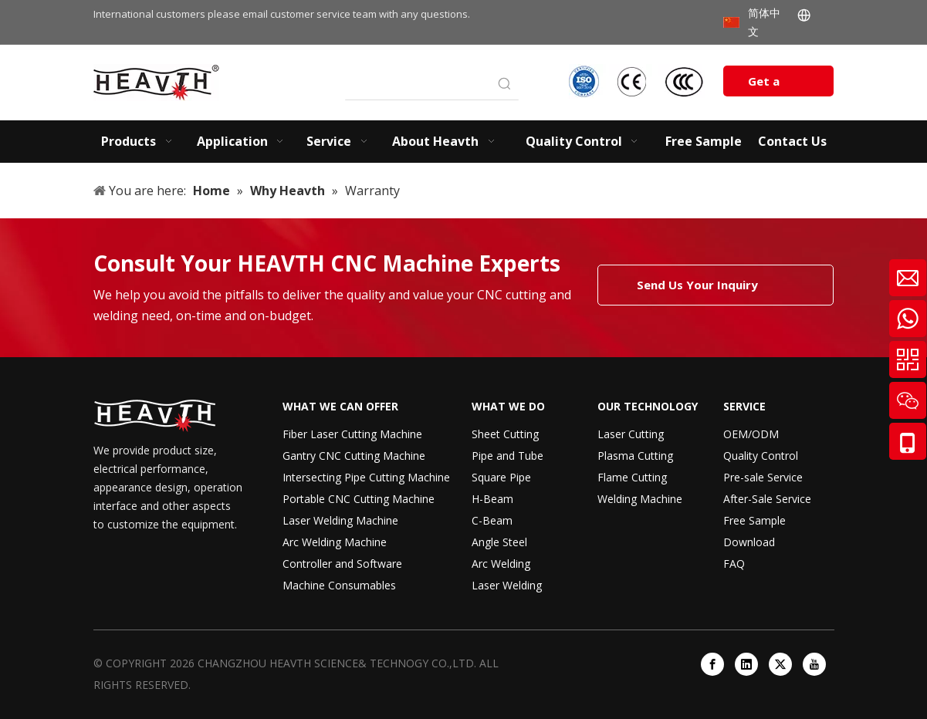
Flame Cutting (632, 477)
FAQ (734, 563)
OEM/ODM (751, 434)
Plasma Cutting (635, 455)
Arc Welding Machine (334, 542)
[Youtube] (814, 664)
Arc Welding (501, 563)
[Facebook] (712, 664)
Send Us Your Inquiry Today (697, 291)
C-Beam (492, 520)
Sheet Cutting (505, 434)
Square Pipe (501, 477)
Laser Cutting (630, 434)
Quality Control (760, 455)
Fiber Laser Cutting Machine (352, 434)
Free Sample (754, 520)
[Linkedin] (746, 664)
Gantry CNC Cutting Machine (353, 455)
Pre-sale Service (763, 477)
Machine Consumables (339, 585)
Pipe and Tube (507, 455)
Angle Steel (499, 542)
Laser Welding (507, 585)
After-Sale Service (767, 498)
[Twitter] (780, 664)
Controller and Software (342, 563)
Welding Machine (639, 498)
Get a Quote (766, 84)
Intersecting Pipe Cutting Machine (366, 477)
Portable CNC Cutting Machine (358, 498)
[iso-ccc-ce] (638, 81)
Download (749, 542)
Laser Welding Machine (340, 520)
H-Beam (492, 498)
